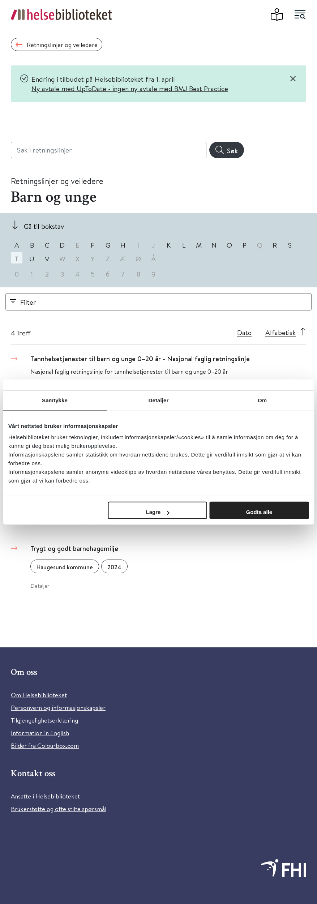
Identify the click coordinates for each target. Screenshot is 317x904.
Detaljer (39, 585)
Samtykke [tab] (55, 400)
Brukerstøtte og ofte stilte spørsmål (58, 809)
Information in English (40, 733)
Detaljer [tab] (159, 400)
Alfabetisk (280, 332)
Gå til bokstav (44, 226)
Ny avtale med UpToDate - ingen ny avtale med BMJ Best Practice (129, 88)
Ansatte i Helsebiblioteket (45, 796)
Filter (28, 302)
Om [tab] (262, 400)
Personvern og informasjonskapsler (58, 707)
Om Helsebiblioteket (39, 695)
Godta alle (259, 512)
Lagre (157, 512)
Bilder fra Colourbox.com (45, 745)
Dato (244, 332)
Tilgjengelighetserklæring (44, 720)
